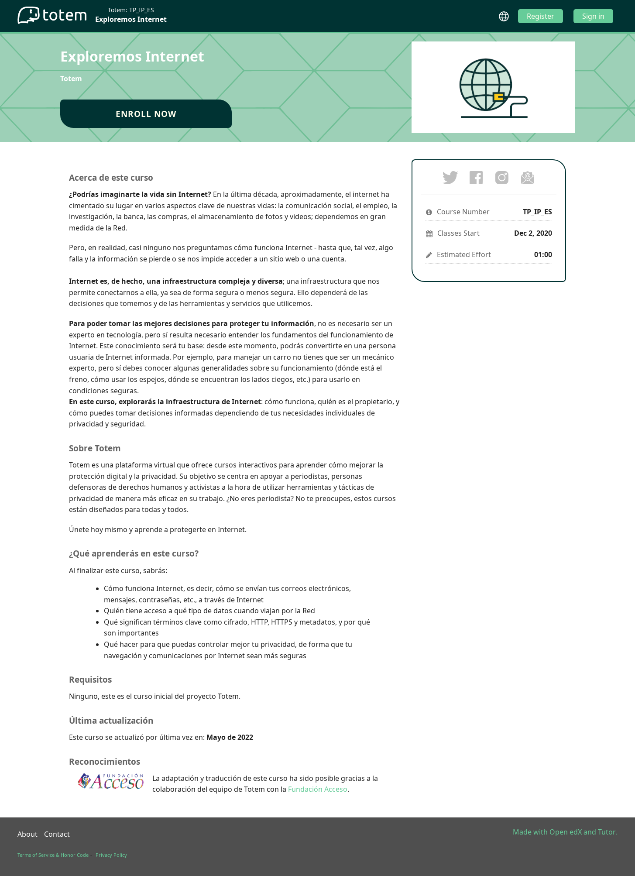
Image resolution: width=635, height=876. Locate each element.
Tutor (607, 831)
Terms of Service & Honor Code (53, 855)
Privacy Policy (111, 855)
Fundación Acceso (317, 789)
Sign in (593, 16)
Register (540, 16)
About (27, 834)
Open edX (565, 831)
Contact (57, 834)
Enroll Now (146, 114)
